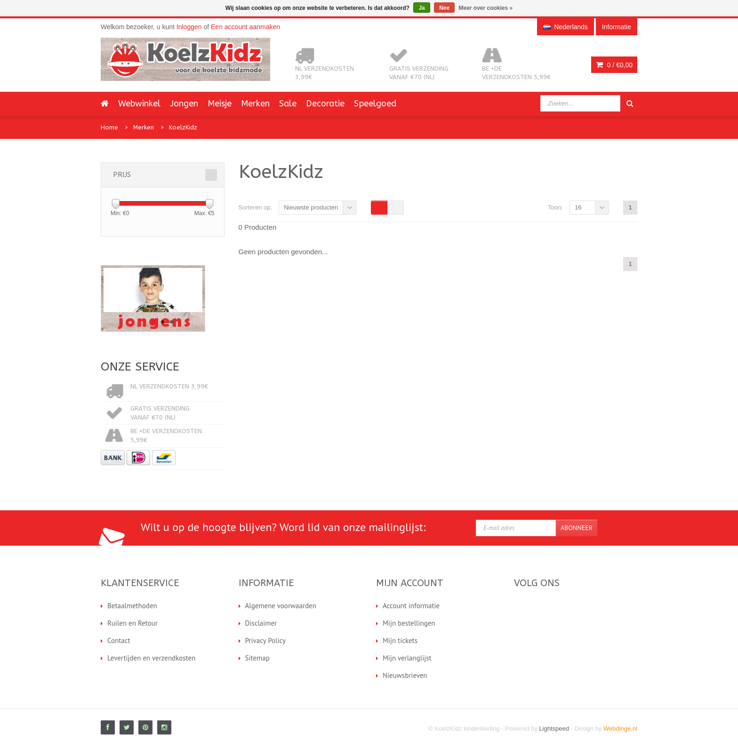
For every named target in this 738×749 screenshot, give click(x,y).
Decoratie (325, 103)
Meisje (220, 103)
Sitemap (257, 657)
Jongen (184, 103)
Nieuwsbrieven (405, 675)
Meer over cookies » (486, 8)
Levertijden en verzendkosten (151, 657)
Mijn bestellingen (409, 623)
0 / (614, 65)
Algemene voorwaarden (280, 605)
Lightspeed (554, 728)
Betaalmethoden (132, 605)
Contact (118, 640)
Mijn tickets (400, 640)
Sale (288, 103)
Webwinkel (139, 103)
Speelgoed (375, 103)
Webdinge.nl (620, 728)
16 (578, 207)
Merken (255, 103)
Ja (421, 8)
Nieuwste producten (311, 207)
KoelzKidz (183, 127)
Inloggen (189, 27)
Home (109, 127)
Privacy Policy (265, 640)
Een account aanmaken (245, 27)
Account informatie (411, 605)
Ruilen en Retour (132, 623)
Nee (444, 8)
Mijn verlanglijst (407, 657)
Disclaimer (261, 623)
